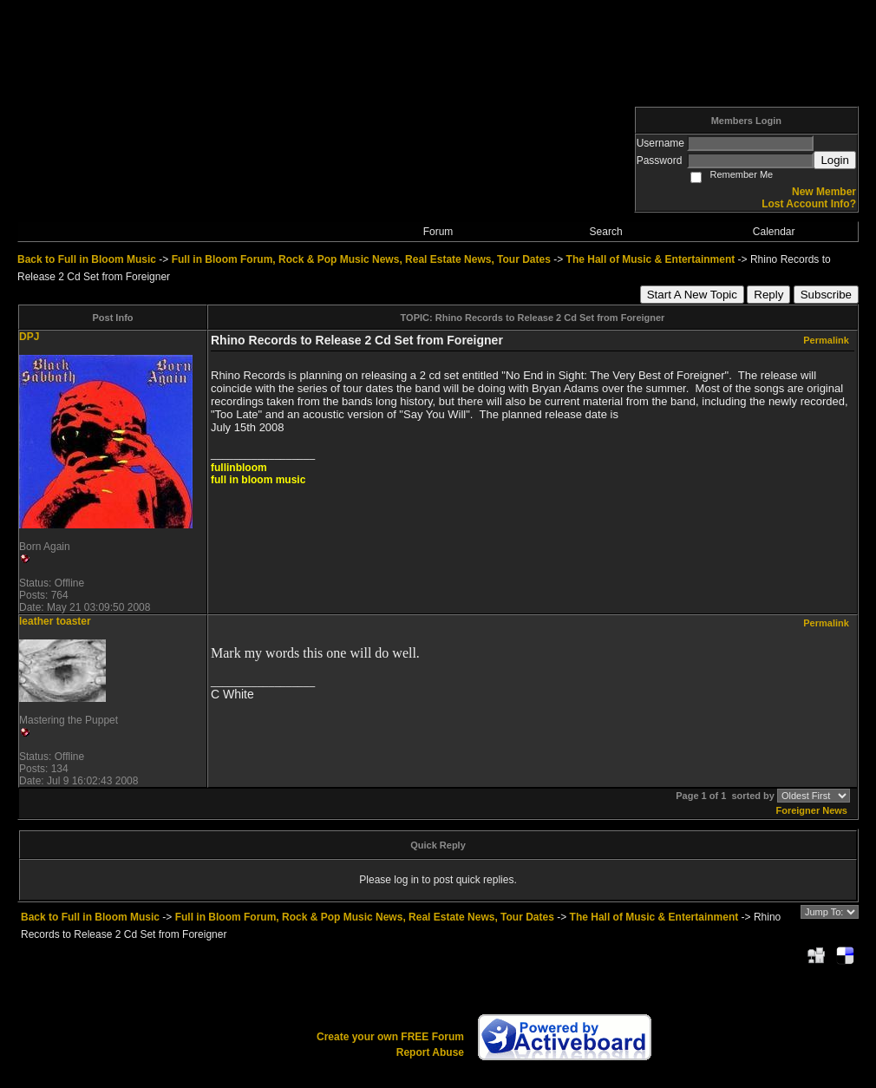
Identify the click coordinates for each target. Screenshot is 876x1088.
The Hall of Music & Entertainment (650, 259)
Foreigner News (811, 810)
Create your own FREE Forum (390, 1037)
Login (834, 160)
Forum (438, 232)
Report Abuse (430, 1052)
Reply (768, 294)
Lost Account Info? (809, 204)
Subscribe (826, 294)
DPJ (29, 337)
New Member (824, 192)
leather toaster (55, 621)
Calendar (774, 232)
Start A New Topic (692, 294)
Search (606, 232)
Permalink (826, 340)
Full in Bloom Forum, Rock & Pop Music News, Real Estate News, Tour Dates (361, 259)
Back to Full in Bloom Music (86, 259)
